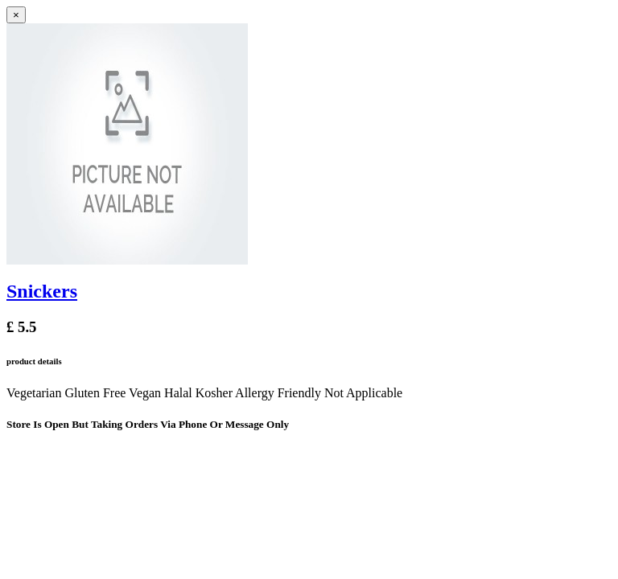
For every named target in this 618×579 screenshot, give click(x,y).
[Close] (16, 14)
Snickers (41, 291)
